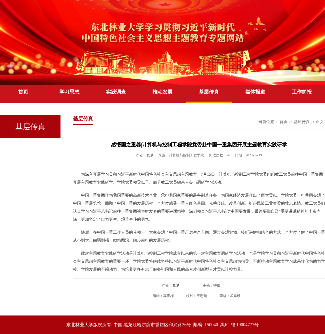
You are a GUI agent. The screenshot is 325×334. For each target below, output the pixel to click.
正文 (320, 122)
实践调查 (116, 92)
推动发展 (162, 92)
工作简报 (302, 92)
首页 (23, 92)
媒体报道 (255, 92)
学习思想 (70, 92)
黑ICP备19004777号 (239, 324)
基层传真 (209, 92)
